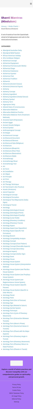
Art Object (6, 174)
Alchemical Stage (9, 68)
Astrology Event (8, 256)
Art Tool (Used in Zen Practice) (13, 187)
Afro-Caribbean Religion (11, 58)
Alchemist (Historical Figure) (13, 86)
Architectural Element (10, 140)
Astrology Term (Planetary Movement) (16, 342)
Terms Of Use (16, 387)
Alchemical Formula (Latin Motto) (14, 66)
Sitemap (16, 402)
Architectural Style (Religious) (13, 143)
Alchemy (6, 89)
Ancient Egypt (8, 122)
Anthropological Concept (11, 130)
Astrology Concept (9, 241)
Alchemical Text (8, 76)
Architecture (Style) (9, 156)
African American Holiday (12, 55)
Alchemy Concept (9, 92)
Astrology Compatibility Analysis (14, 238)
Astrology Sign (8, 303)
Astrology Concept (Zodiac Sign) (14, 254)
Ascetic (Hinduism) (9, 189)
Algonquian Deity (9, 104)
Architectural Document (11, 138)
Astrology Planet (8, 295)
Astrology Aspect (9, 226)
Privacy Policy (16, 384)
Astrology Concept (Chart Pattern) (15, 244)
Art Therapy (7, 182)
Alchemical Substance (10, 71)
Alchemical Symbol (9, 74)
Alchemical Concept (10, 61)
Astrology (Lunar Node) (11, 218)
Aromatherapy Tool (9, 164)
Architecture (7, 146)
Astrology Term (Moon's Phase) (14, 323)
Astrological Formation (11, 197)
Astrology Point (8, 298)
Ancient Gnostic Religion (11, 125)
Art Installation (8, 171)
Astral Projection (9, 192)
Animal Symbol (8, 128)
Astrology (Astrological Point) (13, 213)
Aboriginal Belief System (11, 53)
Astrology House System (11, 262)
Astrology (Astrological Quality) (14, 215)
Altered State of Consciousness (14, 107)
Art (4, 166)
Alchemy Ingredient (10, 94)
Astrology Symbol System (12, 308)
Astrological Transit (9, 205)
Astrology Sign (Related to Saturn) (15, 305)
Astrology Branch (9, 236)
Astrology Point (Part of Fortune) (14, 300)
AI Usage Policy (16, 396)
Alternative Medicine (10, 110)
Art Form (6, 169)
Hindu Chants (13, 26)
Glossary (4, 26)
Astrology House (9, 259)
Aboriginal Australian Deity (12, 50)
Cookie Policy (16, 390)
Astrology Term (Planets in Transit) (15, 349)
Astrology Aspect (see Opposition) (15, 228)
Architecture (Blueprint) (11, 148)
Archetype (6, 133)
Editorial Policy (16, 399)
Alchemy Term (8, 102)
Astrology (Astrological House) (13, 210)
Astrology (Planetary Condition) (14, 220)
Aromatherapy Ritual (10, 161)
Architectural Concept (10, 135)
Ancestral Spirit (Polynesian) (12, 120)
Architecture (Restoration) (12, 153)
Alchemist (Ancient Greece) (12, 84)
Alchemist (6, 81)
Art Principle (7, 177)
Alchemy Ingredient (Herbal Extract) (15, 97)
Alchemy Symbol (9, 99)
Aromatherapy (8, 159)
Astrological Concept (10, 195)
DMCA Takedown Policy (16, 393)
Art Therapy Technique (11, 184)
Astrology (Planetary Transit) (13, 223)
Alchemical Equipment (11, 63)
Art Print (6, 179)
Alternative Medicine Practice (13, 112)
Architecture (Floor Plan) (11, 151)
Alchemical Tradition (10, 79)
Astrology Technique (10, 311)
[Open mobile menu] (31, 3)
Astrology (6, 208)
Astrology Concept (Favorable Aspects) (16, 246)
